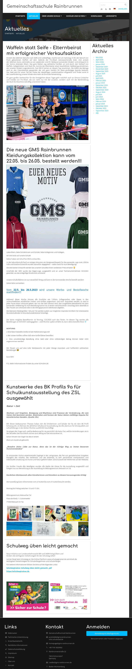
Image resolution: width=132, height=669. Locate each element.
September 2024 (102, 90)
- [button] (106, 9)
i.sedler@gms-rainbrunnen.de (60, 662)
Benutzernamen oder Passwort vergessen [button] (107, 638)
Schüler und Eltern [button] (76, 16)
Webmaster (12, 633)
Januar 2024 (100, 104)
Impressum (12, 653)
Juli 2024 (99, 94)
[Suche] (113, 5)
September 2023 (102, 110)
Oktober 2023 (101, 108)
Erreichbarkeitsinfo (15, 641)
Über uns (11, 661)
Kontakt (11, 665)
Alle (97, 113)
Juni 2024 (99, 97)
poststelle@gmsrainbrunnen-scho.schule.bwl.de (60, 638)
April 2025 (99, 78)
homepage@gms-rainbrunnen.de (61, 643)
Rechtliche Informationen (17, 645)
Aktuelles (20, 33)
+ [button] (102, 9)
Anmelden (122, 9)
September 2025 (102, 71)
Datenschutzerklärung (16, 649)
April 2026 (99, 59)
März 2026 (100, 62)
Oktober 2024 (101, 87)
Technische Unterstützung (18, 637)
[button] (115, 8)
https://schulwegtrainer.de (17, 571)
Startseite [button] (20, 16)
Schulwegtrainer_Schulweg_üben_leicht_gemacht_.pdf (29, 568)
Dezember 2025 (102, 66)
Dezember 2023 (102, 106)
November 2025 (102, 69)
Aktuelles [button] (33, 16)
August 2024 (100, 92)
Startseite (9, 33)
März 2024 (100, 99)
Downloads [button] (96, 16)
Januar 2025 (100, 83)
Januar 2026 (100, 64)
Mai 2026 (99, 57)
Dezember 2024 (102, 85)
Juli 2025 (99, 76)
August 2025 (100, 73)
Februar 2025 (101, 80)
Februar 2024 (101, 101)
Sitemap (11, 657)
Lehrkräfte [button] (111, 16)
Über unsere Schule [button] (52, 16)
